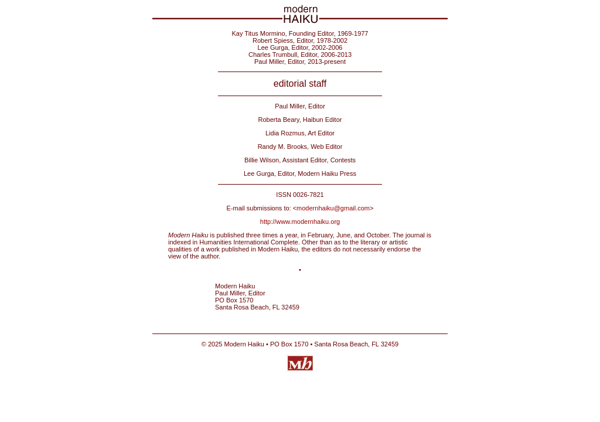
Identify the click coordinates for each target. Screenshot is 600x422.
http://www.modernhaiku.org (300, 221)
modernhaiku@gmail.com (333, 208)
